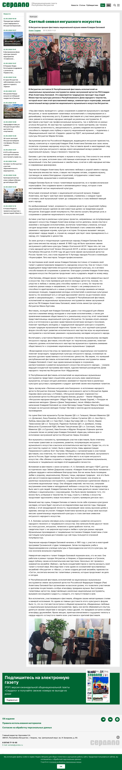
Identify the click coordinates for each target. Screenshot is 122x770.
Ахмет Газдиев (35, 30)
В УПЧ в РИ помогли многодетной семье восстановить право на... (13, 154)
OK (61, 766)
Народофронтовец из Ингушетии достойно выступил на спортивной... (12, 128)
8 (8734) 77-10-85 (9, 742)
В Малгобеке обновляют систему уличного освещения (13, 41)
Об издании (8, 718)
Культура (33, 17)
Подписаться (12, 700)
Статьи (82, 5)
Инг (108, 5)
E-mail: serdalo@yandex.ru (12, 745)
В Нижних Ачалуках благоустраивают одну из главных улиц (13, 113)
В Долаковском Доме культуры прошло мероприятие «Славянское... (12, 55)
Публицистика (92, 5)
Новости (74, 5)
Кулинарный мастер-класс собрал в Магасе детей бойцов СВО (12, 180)
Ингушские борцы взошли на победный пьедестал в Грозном (12, 96)
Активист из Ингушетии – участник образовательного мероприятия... (13, 167)
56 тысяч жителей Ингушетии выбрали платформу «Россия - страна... (11, 141)
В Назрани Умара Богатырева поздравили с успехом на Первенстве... (13, 69)
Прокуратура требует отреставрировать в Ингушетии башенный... (13, 23)
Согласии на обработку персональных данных (65, 762)
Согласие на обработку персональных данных (27, 727)
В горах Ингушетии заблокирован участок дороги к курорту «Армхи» (12, 83)
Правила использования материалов (21, 723)
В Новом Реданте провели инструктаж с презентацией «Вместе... (13, 211)
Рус (102, 5)
